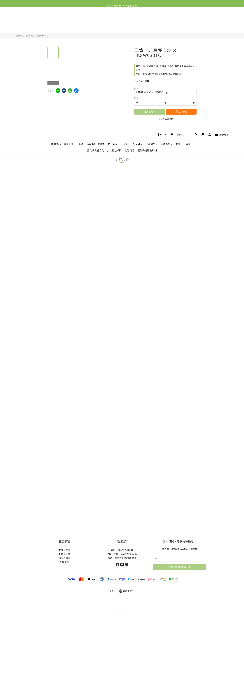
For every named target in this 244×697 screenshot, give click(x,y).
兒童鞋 (138, 19)
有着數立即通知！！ (179, 566)
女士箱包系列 (114, 26)
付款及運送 (64, 549)
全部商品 (20, 35)
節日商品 (114, 19)
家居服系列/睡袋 (96, 19)
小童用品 (152, 19)
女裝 (179, 19)
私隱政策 (64, 561)
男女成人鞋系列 (95, 26)
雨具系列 (167, 19)
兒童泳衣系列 (42, 35)
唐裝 (126, 19)
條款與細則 (64, 557)
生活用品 (129, 26)
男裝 (189, 19)
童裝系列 (70, 19)
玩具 (81, 19)
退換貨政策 (64, 553)
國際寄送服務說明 (147, 26)
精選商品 (56, 19)
